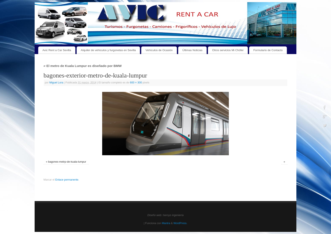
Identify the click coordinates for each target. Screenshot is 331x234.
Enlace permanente (66, 179)
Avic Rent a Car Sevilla (56, 50)
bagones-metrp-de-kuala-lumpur (67, 161)
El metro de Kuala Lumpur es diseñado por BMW (82, 66)
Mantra (166, 223)
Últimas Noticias (192, 50)
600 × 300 (136, 82)
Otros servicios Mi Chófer (228, 50)
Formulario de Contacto (268, 50)
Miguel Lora (56, 82)
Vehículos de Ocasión (159, 50)
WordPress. (180, 223)
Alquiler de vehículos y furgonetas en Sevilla (108, 50)
